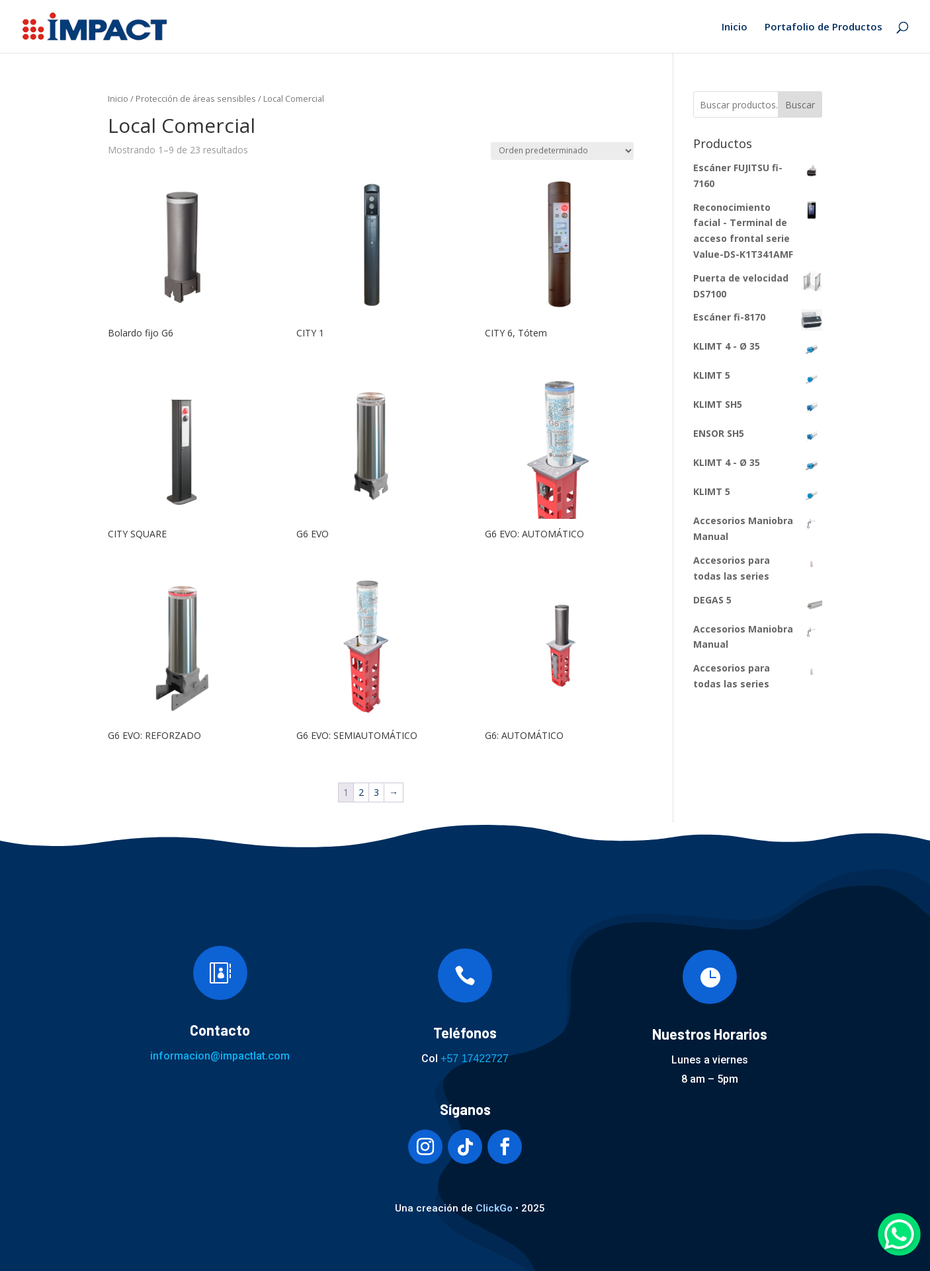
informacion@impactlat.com (220, 1056)
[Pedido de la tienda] (562, 151)
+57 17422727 (475, 1058)
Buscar (800, 104)
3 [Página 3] (376, 792)
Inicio (734, 27)
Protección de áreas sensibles (196, 98)
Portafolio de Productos (823, 27)
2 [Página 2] (361, 792)
